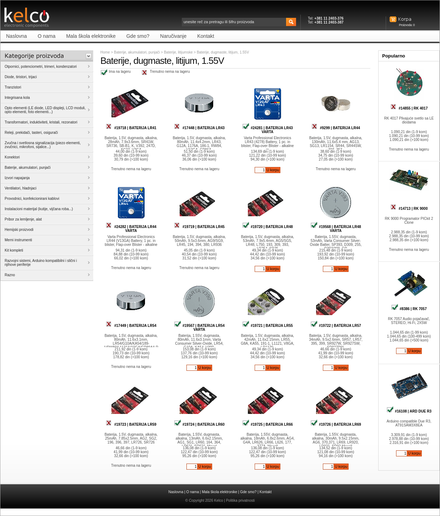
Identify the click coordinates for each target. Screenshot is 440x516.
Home (105, 52)
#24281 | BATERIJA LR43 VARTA (267, 130)
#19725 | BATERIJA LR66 (267, 424)
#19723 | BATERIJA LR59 (131, 424)
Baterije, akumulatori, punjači (137, 52)
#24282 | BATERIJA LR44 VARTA (131, 229)
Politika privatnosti (240, 500)
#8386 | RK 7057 (408, 309)
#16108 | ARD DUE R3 (408, 411)
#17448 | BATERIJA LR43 (199, 128)
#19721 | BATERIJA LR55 (267, 326)
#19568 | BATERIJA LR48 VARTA (335, 229)
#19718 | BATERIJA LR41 (131, 128)
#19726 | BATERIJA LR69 (335, 424)
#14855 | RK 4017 (409, 108)
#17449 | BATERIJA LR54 (131, 326)
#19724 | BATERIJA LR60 (199, 424)
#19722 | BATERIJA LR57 (335, 326)
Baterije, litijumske (179, 52)
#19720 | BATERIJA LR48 (267, 227)
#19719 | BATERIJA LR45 (199, 227)
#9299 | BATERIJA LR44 (335, 128)
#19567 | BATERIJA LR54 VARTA (199, 328)
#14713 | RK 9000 (409, 209)
